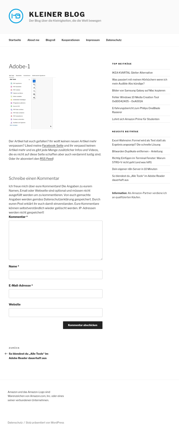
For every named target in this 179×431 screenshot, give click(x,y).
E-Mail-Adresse (21, 285)
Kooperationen (71, 40)
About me (33, 40)
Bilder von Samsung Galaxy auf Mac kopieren (138, 90)
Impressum (93, 40)
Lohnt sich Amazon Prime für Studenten (135, 119)
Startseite (15, 40)
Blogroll (50, 40)
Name (14, 266)
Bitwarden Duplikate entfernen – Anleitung (137, 151)
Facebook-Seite (52, 145)
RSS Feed (46, 158)
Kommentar (18, 217)
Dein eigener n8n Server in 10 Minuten (134, 169)
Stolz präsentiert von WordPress (45, 422)
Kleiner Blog (57, 14)
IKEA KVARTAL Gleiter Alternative (132, 72)
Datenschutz (114, 40)
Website (15, 304)
